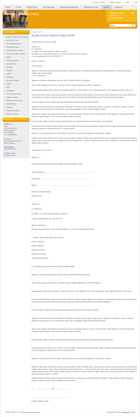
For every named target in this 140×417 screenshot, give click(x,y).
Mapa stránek (115, 2)
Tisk (135, 2)
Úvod (34, 32)
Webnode (125, 412)
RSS (127, 2)
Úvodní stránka (99, 2)
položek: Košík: (116, 15)
